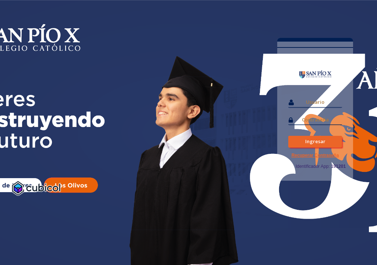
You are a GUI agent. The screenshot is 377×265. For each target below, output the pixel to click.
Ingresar (315, 141)
